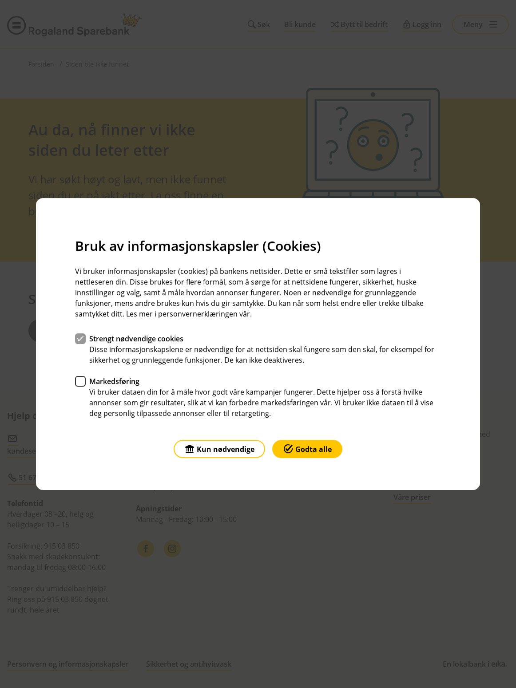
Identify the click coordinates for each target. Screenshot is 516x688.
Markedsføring (114, 381)
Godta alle (307, 448)
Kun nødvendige (219, 448)
